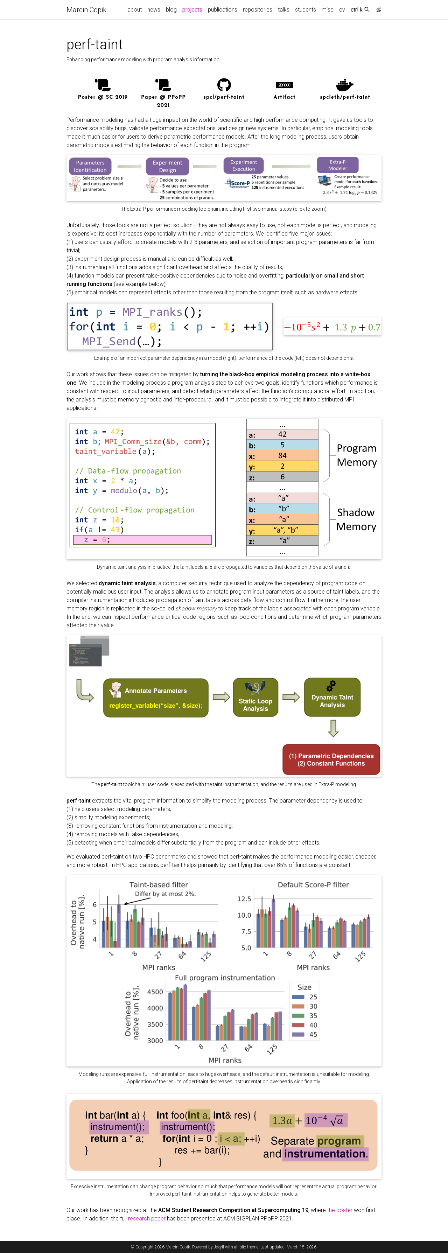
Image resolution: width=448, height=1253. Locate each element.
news (153, 9)
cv (342, 9)
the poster (339, 1210)
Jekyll (219, 1247)
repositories (257, 9)
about (134, 9)
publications (222, 9)
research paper (147, 1218)
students (305, 9)
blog (171, 9)
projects (193, 9)
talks (283, 9)
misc (328, 9)
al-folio (240, 1247)
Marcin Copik (86, 10)
